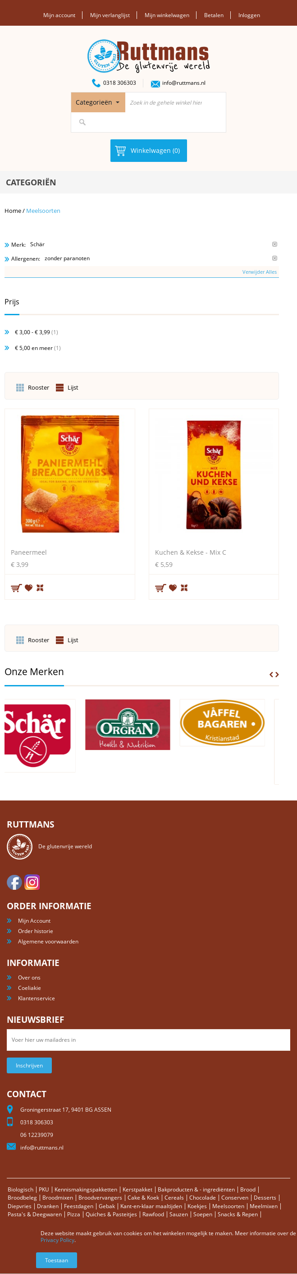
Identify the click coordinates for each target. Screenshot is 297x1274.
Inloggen (249, 15)
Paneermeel (29, 552)
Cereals (174, 1197)
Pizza (73, 1214)
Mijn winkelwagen (167, 15)
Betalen (214, 15)
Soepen (202, 1214)
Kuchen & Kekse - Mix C (190, 552)
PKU (44, 1189)
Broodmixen (57, 1197)
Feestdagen (78, 1206)
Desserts (265, 1197)
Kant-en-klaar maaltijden (151, 1206)
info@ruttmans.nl (184, 83)
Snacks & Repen (238, 1214)
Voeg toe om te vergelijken (41, 586)
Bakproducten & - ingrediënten (196, 1189)
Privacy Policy (57, 1240)
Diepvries (20, 1206)
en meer (34, 348)
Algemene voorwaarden (48, 941)
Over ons (29, 977)
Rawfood (153, 1214)
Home (13, 211)
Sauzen (178, 1214)
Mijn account (59, 15)
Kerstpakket (137, 1189)
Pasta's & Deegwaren (35, 1214)
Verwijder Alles (259, 271)
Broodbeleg (22, 1197)
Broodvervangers (100, 1197)
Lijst (73, 387)
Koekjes (197, 1206)
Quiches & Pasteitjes (111, 1214)
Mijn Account (34, 920)
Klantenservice (36, 998)
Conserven (234, 1197)
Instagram (32, 882)
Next (277, 674)
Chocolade (202, 1197)
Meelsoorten (228, 1206)
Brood (248, 1189)
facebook (14, 882)
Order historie (35, 931)
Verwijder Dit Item (274, 244)
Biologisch (20, 1189)
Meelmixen (264, 1206)
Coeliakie (29, 988)
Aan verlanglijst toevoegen (29, 587)
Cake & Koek (143, 1197)
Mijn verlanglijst (110, 15)
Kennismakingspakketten (86, 1189)
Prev (271, 674)
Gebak (107, 1206)
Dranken (48, 1206)
